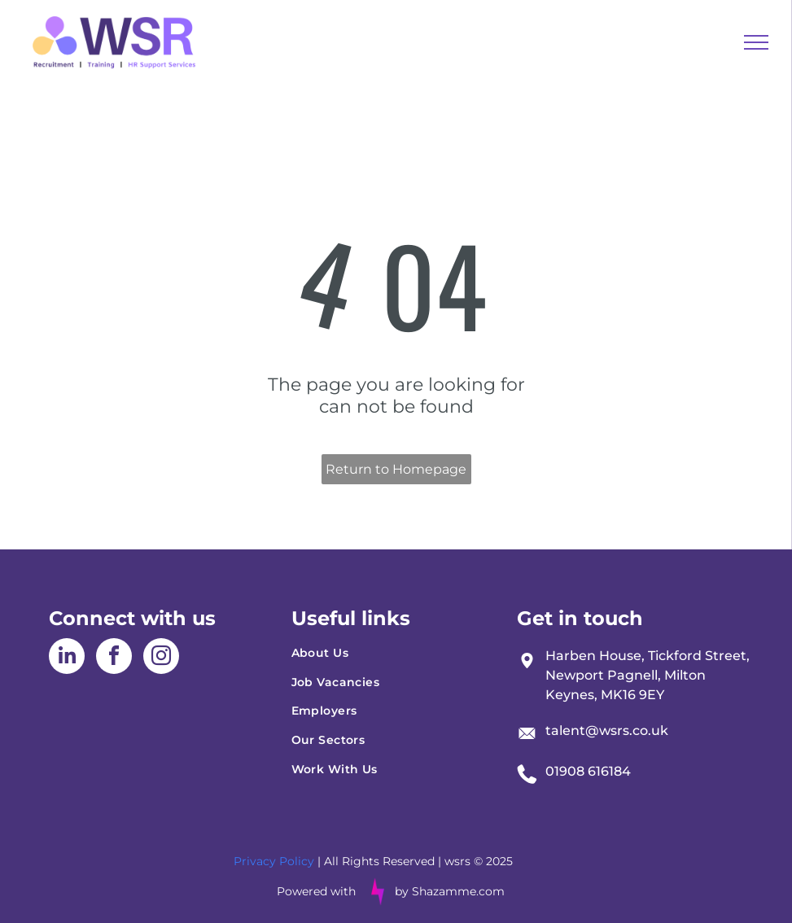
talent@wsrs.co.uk (606, 730)
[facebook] (114, 658)
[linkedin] (67, 658)
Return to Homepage (396, 469)
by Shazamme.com (450, 891)
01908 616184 (588, 771)
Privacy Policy (274, 861)
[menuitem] (396, 652)
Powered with (316, 891)
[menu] (756, 42)
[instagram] (161, 658)
